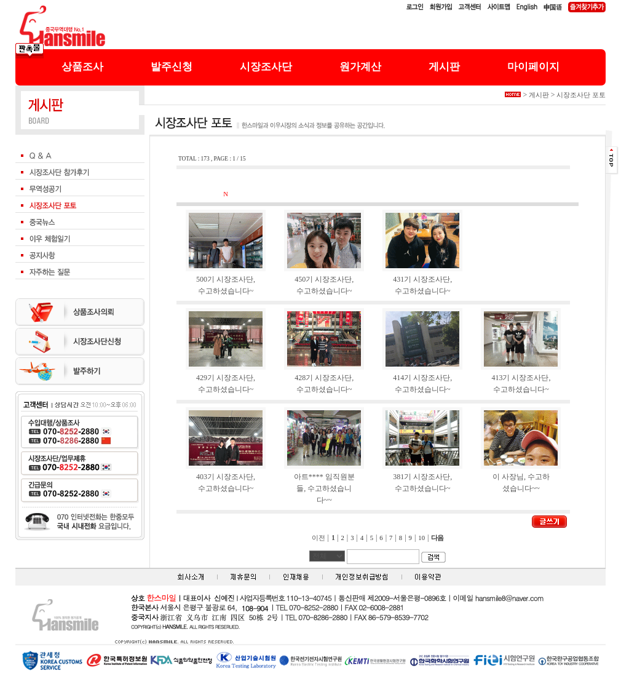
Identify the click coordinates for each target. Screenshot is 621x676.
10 (421, 538)
